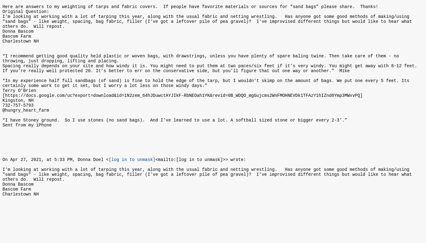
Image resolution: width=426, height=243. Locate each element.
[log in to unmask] (132, 189)
